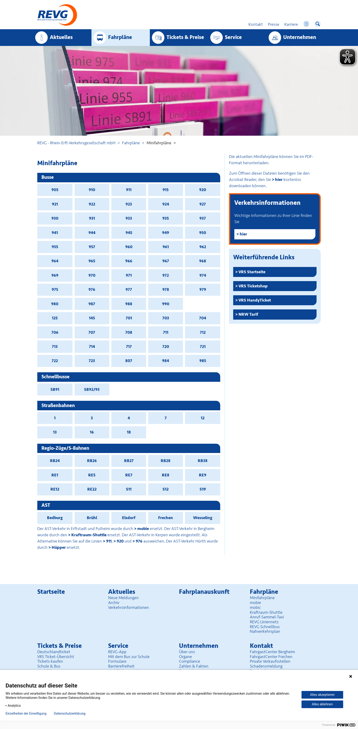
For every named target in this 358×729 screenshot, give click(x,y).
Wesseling (202, 517)
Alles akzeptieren (322, 695)
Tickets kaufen (50, 661)
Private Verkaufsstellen (270, 661)
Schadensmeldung (266, 666)
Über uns (187, 651)
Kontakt (261, 646)
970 (91, 275)
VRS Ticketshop (253, 286)
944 (91, 232)
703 (165, 318)
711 (165, 332)
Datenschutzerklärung (69, 713)
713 (55, 346)
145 (92, 318)
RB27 (129, 460)
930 (54, 218)
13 (55, 432)
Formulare (117, 661)
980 (54, 303)
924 (165, 204)
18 (129, 432)
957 (92, 246)
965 (91, 260)
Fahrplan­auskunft (204, 592)
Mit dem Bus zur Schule (129, 656)
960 (128, 246)
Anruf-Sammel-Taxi (267, 617)
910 (92, 189)
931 (92, 218)
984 (165, 360)
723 (92, 360)
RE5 (91, 475)
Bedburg (55, 517)
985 (202, 360)
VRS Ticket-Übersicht (55, 656)
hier (279, 179)
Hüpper (59, 547)
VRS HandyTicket (255, 300)
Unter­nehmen (299, 37)
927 (202, 204)
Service (233, 37)
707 (91, 332)
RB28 (165, 460)
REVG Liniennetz (264, 621)
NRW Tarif (248, 314)
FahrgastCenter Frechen (271, 656)
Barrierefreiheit (121, 666)
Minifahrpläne (262, 597)
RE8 (165, 475)
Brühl (92, 517)
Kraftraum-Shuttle (89, 534)
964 (54, 260)
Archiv (113, 602)
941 (55, 232)
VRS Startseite (252, 271)
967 (165, 260)
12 (202, 418)
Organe (185, 656)
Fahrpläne (131, 142)
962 (202, 246)
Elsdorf (128, 517)
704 (202, 318)
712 (203, 332)
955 (55, 246)
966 (128, 260)
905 (54, 189)
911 (129, 189)
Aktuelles (61, 37)
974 (202, 275)
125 (55, 318)
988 (128, 303)
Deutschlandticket (53, 651)
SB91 (54, 389)
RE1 (54, 475)
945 (129, 232)
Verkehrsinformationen (128, 607)
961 (166, 246)
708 (128, 332)
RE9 (202, 475)
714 (92, 346)
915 (166, 189)
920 (202, 189)
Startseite (51, 592)
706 (54, 332)
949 (165, 232)
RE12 (54, 489)
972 (165, 275)
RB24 (55, 460)
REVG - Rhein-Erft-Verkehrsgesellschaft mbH (76, 142)
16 (92, 432)
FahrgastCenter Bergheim (272, 651)
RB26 (92, 460)
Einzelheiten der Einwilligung (26, 713)
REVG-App (117, 651)
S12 (166, 489)
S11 (129, 489)
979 (202, 289)
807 (128, 360)
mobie (143, 528)
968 (202, 260)
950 (202, 232)
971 (129, 275)
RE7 (128, 475)
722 (55, 360)
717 (129, 346)
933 (129, 218)
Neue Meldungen (123, 597)
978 (165, 289)
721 (203, 346)
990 (165, 303)
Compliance (189, 661)
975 (55, 289)
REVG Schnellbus (265, 626)
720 (165, 346)
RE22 (92, 489)
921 (55, 204)
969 (54, 275)
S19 (203, 489)
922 (92, 204)
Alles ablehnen (322, 704)
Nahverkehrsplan (265, 631)
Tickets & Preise (185, 37)
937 (202, 218)
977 (129, 289)
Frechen (165, 517)
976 (91, 289)
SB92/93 (92, 389)
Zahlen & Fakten (193, 666)
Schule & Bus (48, 666)
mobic (255, 607)
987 (91, 303)
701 (129, 318)
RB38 (202, 460)
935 (165, 218)
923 (129, 204)
